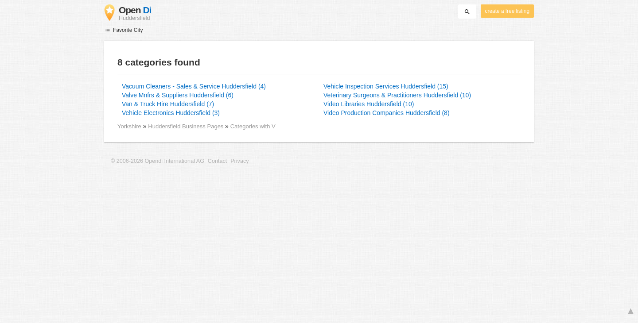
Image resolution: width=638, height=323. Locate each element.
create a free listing (507, 11)
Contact (217, 161)
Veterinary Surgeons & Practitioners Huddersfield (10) (397, 95)
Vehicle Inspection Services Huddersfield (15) (385, 86)
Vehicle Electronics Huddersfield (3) (171, 112)
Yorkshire (129, 126)
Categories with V (253, 126)
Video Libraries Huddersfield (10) (368, 104)
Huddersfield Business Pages (186, 126)
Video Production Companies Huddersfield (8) (386, 112)
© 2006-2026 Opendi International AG (157, 161)
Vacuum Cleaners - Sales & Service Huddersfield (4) (194, 86)
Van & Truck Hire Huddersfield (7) (168, 104)
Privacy (239, 161)
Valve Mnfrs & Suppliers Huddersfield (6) (177, 95)
